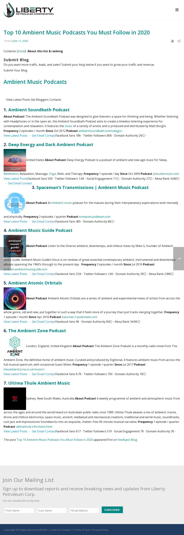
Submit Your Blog (15, 70)
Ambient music (62, 203)
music (68, 126)
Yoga (52, 174)
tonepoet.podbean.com (94, 217)
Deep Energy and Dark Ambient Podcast (50, 144)
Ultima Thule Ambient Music (39, 383)
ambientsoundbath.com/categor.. (101, 131)
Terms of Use (81, 529)
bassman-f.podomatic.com (79, 317)
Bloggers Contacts (46, 100)
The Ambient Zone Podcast (37, 330)
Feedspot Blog (127, 440)
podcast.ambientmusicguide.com (25, 269)
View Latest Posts (15, 135)
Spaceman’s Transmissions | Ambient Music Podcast (92, 187)
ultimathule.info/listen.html (34, 427)
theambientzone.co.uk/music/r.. (25, 369)
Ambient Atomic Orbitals (35, 283)
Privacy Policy (100, 529)
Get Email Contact (44, 135)
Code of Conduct (61, 529)
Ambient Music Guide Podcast (40, 230)
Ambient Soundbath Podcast (39, 110)
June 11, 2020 (20, 41)
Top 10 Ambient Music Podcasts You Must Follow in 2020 (55, 440)
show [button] (21, 51)
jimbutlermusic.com (166, 174)
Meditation (11, 174)
